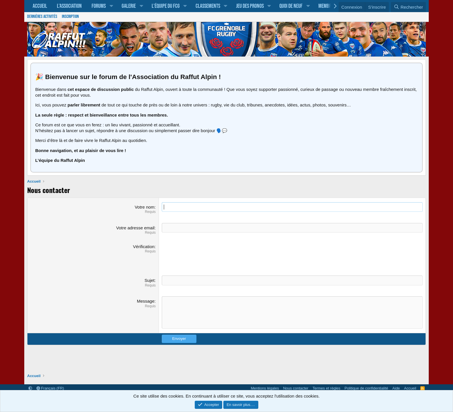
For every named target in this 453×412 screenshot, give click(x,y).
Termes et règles (326, 388)
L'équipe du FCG (166, 6)
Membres (326, 6)
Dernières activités (42, 16)
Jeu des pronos (250, 6)
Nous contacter (295, 388)
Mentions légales (265, 388)
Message (146, 301)
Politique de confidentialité (366, 388)
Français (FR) (50, 388)
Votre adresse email (135, 227)
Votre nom (144, 207)
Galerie (129, 6)
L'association (69, 6)
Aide (396, 388)
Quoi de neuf (290, 6)
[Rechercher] (408, 7)
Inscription (70, 16)
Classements (208, 6)
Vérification (143, 246)
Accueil (40, 6)
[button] (111, 6)
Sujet (149, 280)
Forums (99, 6)
